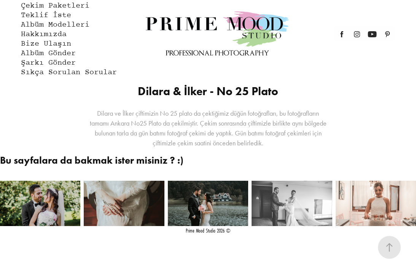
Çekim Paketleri (55, 6)
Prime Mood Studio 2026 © (208, 230)
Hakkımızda (44, 34)
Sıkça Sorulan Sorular (69, 72)
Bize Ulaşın (46, 44)
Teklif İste (46, 15)
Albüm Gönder (48, 53)
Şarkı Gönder (48, 63)
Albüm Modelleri (55, 25)
